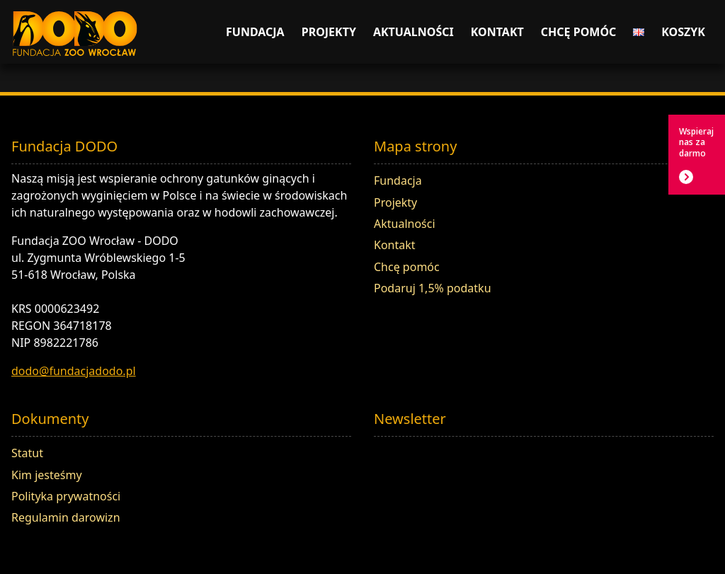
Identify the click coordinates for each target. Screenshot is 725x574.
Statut (27, 453)
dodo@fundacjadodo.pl (73, 371)
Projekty (329, 32)
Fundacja (255, 32)
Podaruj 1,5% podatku (432, 288)
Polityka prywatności (65, 496)
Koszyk (683, 32)
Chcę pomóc (579, 32)
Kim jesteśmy (46, 475)
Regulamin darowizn (65, 517)
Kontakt (497, 32)
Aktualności (413, 32)
